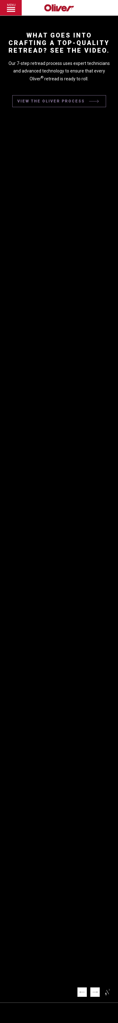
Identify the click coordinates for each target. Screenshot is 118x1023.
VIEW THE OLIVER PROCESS (58, 101)
